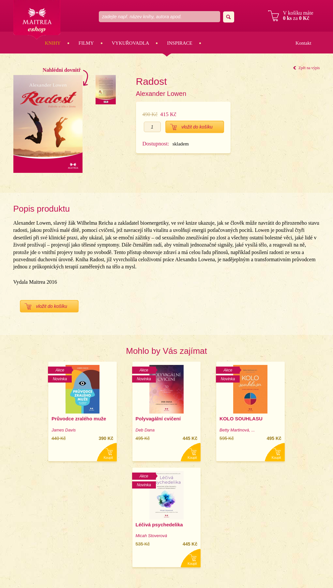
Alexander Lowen (161, 93)
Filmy (86, 43)
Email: (268, 535)
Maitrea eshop (37, 20)
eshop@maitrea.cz (292, 535)
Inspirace (179, 43)
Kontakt (303, 43)
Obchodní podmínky (281, 546)
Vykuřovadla (130, 43)
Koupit (71, 458)
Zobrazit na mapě (278, 523)
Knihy (53, 43)
